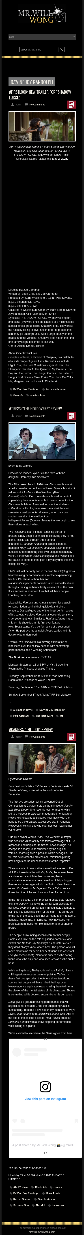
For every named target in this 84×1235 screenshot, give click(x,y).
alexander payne (23, 709)
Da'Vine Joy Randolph (26, 389)
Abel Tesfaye (20, 1187)
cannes (58, 1187)
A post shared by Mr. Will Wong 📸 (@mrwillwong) (47, 1145)
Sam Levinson (46, 1199)
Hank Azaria (53, 1193)
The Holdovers (44, 715)
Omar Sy (18, 395)
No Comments (37, 104)
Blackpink (41, 1187)
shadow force (38, 395)
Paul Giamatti (21, 715)
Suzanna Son (21, 1205)
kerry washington (56, 389)
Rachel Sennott (22, 1199)
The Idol (40, 1205)
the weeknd (58, 1205)
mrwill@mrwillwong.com (42, 1232)
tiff (61, 715)
